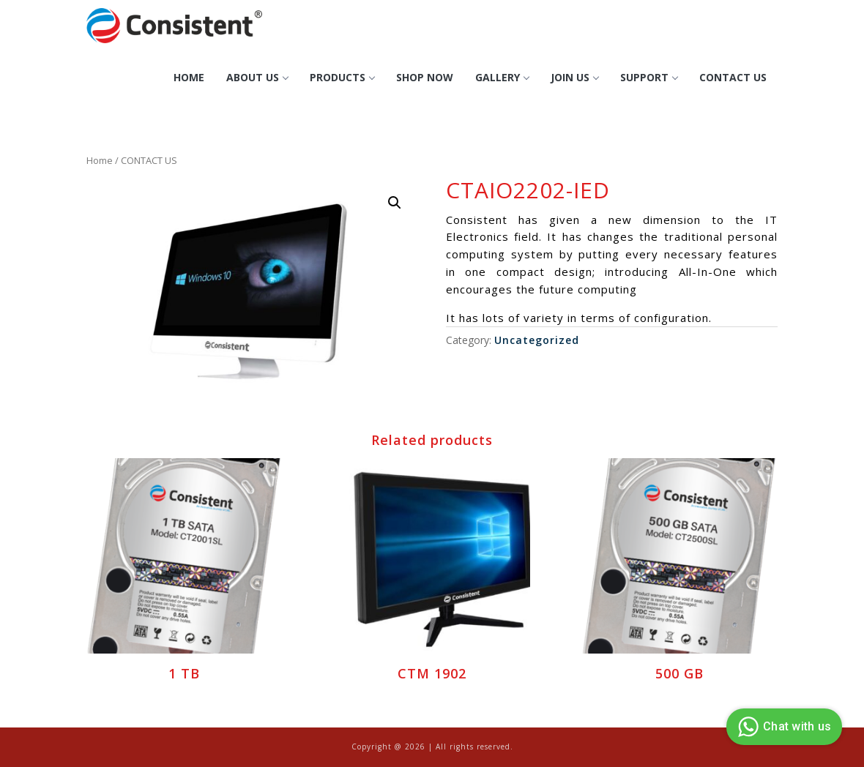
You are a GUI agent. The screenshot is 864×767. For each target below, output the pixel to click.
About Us (257, 77)
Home (189, 77)
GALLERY (502, 77)
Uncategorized (536, 340)
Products (342, 77)
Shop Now (424, 77)
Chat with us (782, 726)
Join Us (574, 77)
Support (648, 77)
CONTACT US (733, 77)
